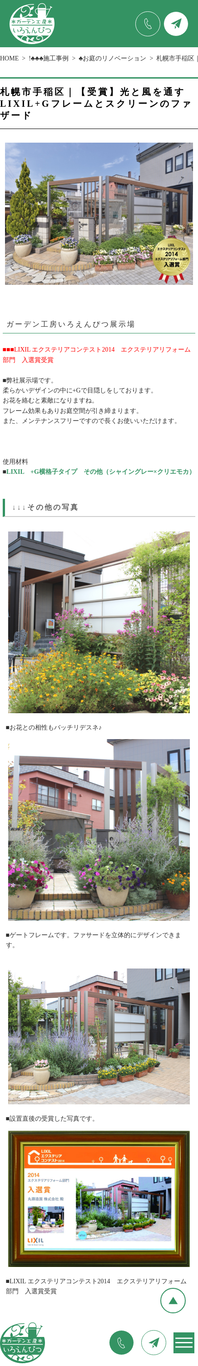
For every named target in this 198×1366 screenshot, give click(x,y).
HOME (9, 58)
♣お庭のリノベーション (112, 58)
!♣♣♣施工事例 (49, 58)
